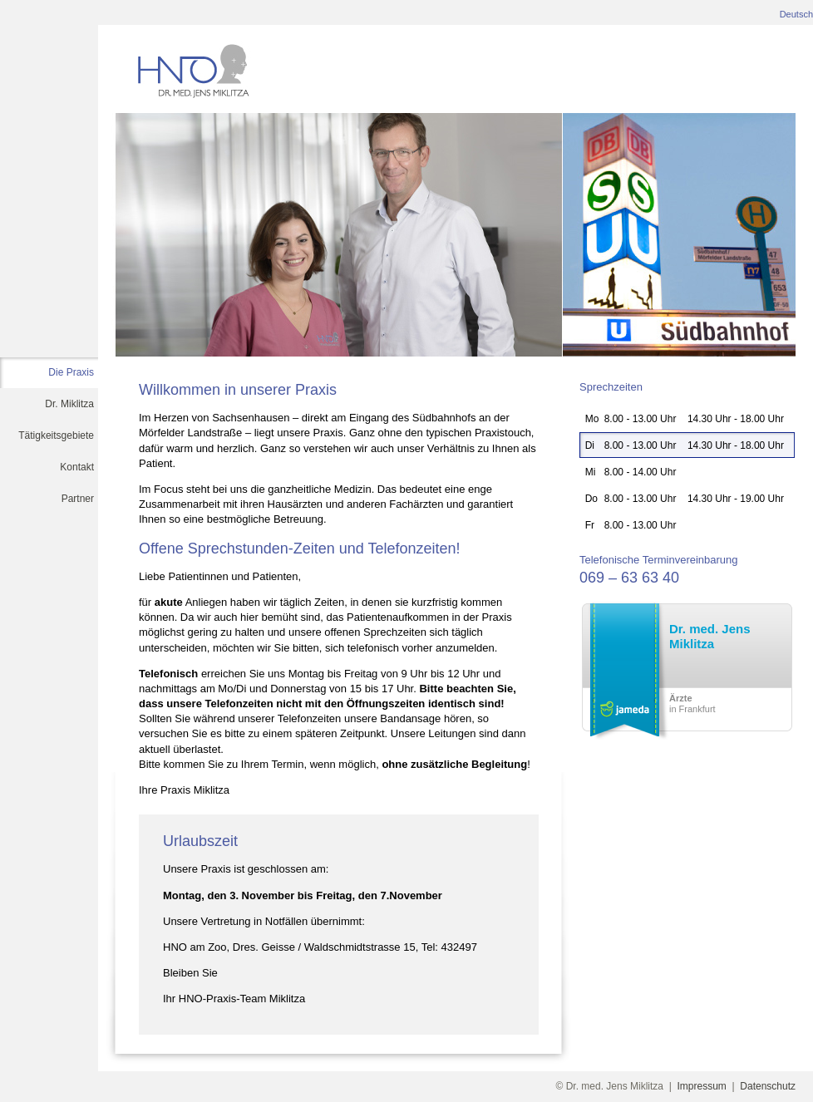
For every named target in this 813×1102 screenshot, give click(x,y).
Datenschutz (768, 1086)
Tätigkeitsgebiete (56, 435)
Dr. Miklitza (69, 404)
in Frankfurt (692, 703)
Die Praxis (71, 372)
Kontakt (77, 467)
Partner (78, 498)
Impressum (702, 1086)
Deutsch (796, 14)
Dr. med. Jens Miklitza (710, 636)
